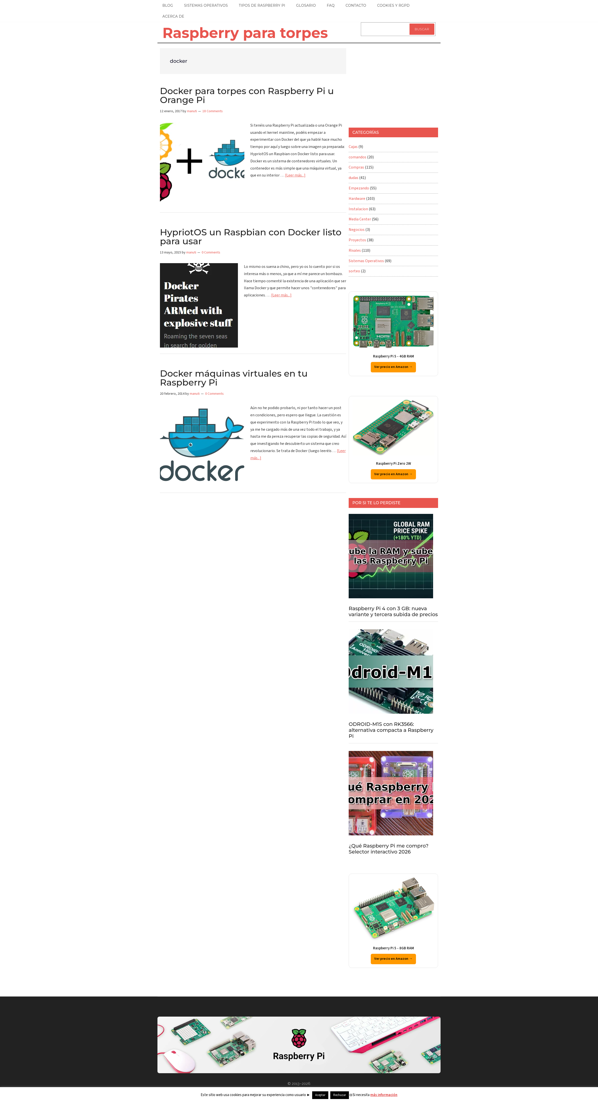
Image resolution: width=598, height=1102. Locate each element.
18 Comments (212, 111)
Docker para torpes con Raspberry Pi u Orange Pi (247, 95)
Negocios (357, 229)
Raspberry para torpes (245, 32)
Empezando (359, 188)
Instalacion (358, 209)
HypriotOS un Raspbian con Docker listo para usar (250, 237)
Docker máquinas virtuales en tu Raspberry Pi (234, 378)
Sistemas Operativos (366, 261)
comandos (357, 157)
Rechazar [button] (339, 1095)
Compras (356, 167)
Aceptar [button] (320, 1095)
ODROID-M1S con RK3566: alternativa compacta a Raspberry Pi (391, 730)
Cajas (353, 146)
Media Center (360, 219)
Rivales (355, 250)
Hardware (357, 198)
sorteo (354, 271)
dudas (353, 177)
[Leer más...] (295, 175)
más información (383, 1095)
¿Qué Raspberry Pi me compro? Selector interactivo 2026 (388, 849)
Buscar (422, 29)
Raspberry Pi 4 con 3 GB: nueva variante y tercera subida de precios (393, 611)
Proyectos (357, 240)
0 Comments (211, 252)
